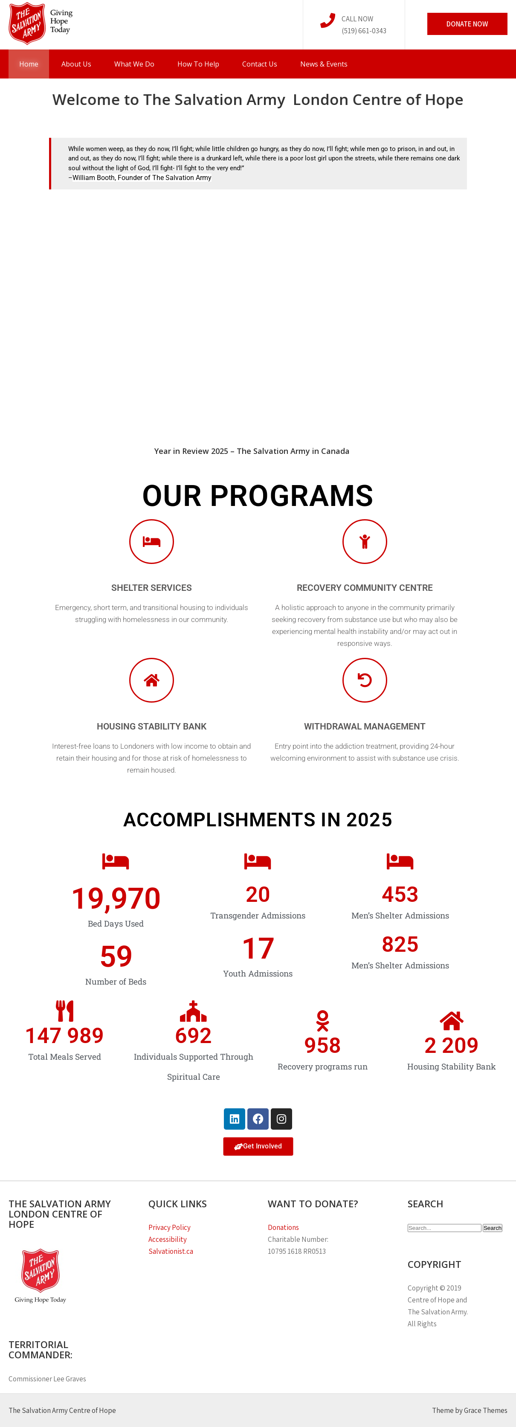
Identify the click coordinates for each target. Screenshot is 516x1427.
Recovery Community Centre (365, 588)
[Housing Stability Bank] (151, 680)
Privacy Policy (170, 1227)
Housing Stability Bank (151, 726)
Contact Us (259, 64)
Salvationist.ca (170, 1251)
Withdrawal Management (365, 726)
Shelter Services (151, 588)
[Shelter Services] (151, 541)
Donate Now (467, 24)
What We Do (134, 64)
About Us (76, 64)
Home (28, 64)
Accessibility (167, 1239)
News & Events (324, 64)
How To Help (198, 64)
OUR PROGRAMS (258, 496)
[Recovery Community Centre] (364, 541)
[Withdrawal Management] (364, 680)
